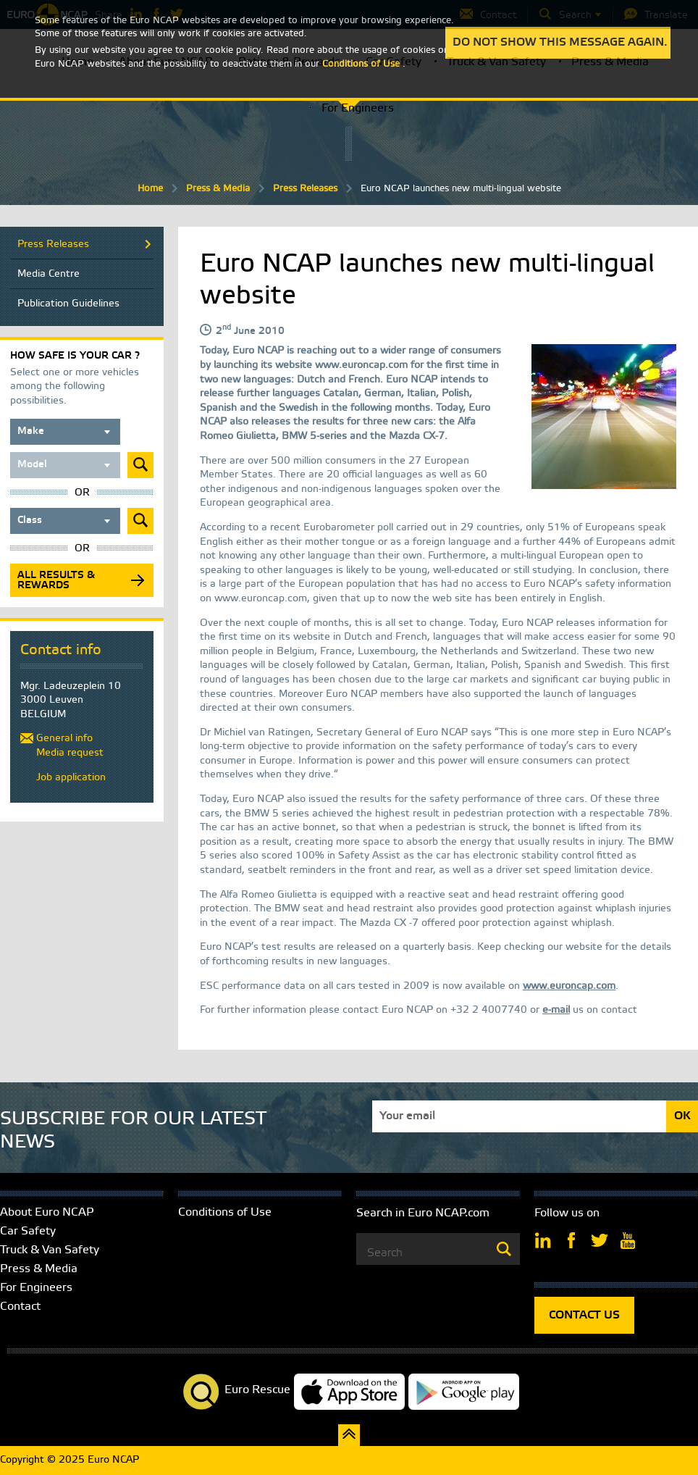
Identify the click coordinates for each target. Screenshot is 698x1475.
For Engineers (357, 108)
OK (682, 1116)
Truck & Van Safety (49, 1250)
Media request (70, 753)
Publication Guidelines (68, 304)
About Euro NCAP (47, 1212)
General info (64, 738)
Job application (71, 778)
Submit (140, 465)
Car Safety (28, 1231)
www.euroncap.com (569, 986)
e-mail (556, 1010)
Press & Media (218, 188)
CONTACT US (584, 1315)
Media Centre (48, 274)
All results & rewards (56, 580)
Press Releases (305, 188)
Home (150, 188)
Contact (20, 1306)
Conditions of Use (225, 1212)
